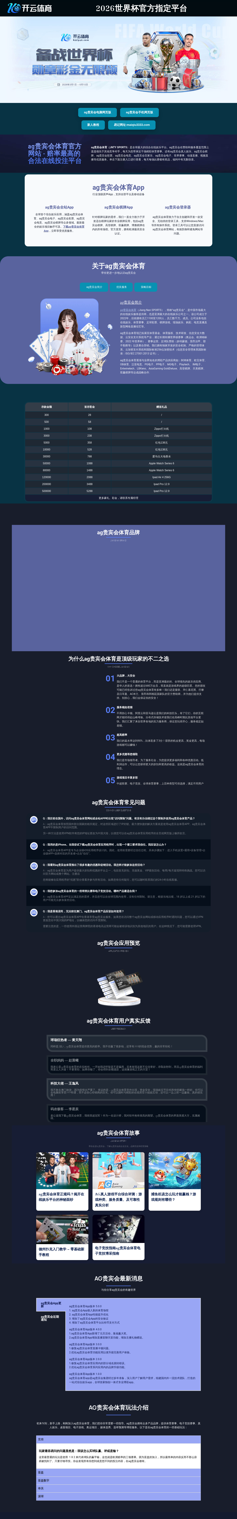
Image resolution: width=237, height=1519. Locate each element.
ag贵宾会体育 (128, 310)
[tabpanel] (133, 1344)
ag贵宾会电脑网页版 (97, 112)
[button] (118, 1439)
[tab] (94, 287)
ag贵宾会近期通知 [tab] (50, 1318)
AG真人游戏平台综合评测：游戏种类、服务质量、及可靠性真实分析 (118, 1200)
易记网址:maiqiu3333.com (132, 124)
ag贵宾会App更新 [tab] (51, 1304)
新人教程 (93, 124)
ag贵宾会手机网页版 (139, 112)
